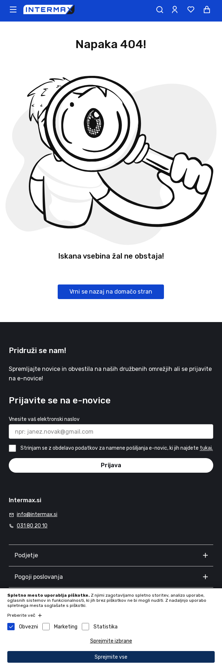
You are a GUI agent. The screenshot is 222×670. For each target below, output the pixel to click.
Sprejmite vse (111, 657)
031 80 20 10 (32, 526)
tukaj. (206, 448)
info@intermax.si (37, 514)
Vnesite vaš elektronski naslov (44, 419)
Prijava (111, 465)
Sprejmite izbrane (111, 641)
